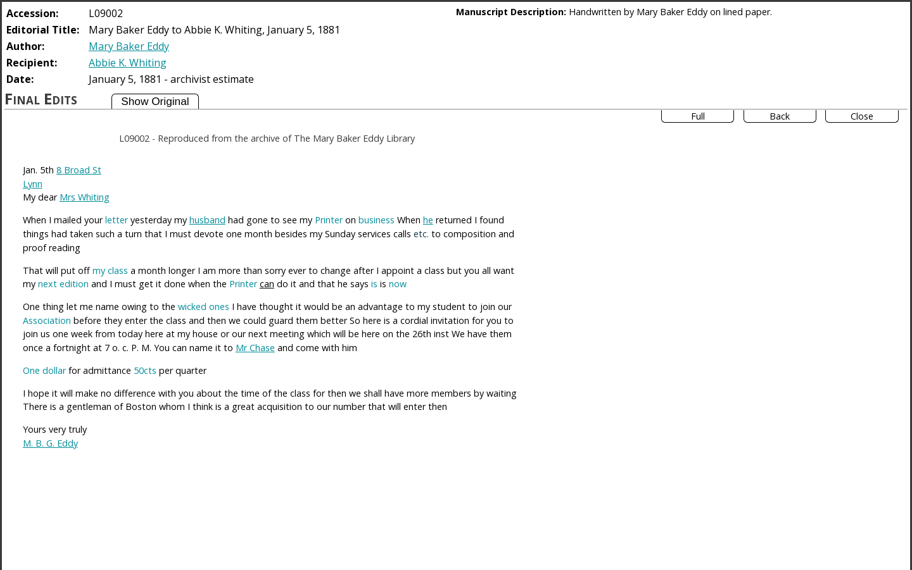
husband (207, 220)
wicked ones (203, 306)
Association (47, 320)
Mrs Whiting (85, 197)
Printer (329, 220)
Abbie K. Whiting (128, 63)
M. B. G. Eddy (50, 443)
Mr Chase (255, 348)
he (428, 220)
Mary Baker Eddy (129, 46)
